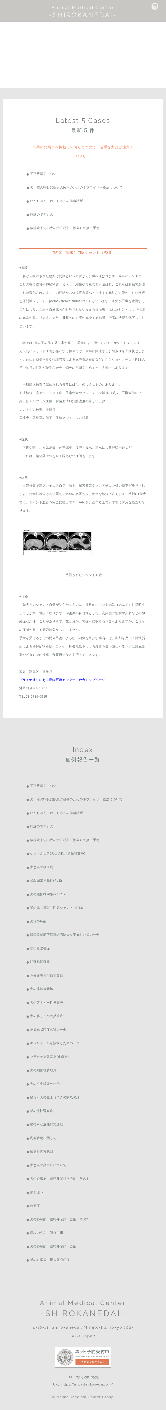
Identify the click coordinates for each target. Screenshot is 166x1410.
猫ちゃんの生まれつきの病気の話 (55, 1097)
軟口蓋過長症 (40, 948)
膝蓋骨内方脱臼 (41, 1151)
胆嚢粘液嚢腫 (40, 962)
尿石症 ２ (37, 1192)
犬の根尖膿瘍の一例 (45, 1084)
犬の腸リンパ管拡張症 (46, 1016)
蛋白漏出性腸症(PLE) (46, 880)
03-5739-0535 (87, 1377)
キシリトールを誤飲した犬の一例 (55, 1043)
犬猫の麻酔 (38, 921)
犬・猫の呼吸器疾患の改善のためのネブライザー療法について (76, 187)
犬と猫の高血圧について (48, 1165)
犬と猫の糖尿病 (41, 867)
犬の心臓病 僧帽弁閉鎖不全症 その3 (59, 1178)
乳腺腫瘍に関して (43, 1138)
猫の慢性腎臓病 (41, 1111)
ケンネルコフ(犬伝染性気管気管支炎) (57, 853)
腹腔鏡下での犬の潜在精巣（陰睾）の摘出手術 (64, 228)
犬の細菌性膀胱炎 (43, 1070)
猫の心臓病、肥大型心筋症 (50, 1260)
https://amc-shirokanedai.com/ (87, 1384)
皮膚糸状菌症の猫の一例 (48, 1029)
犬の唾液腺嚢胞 (41, 989)
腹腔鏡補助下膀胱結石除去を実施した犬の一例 (64, 934)
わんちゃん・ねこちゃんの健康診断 (56, 201)
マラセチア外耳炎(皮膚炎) (49, 1056)
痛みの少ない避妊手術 (46, 1232)
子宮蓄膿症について (45, 174)
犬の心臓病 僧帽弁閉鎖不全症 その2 (59, 1219)
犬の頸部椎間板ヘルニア (48, 894)
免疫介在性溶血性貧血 (46, 975)
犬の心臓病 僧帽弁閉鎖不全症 (53, 1246)
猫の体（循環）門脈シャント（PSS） (58, 907)
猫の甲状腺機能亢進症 (46, 1124)
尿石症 (35, 1205)
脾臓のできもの (41, 214)
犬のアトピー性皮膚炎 (46, 1002)
